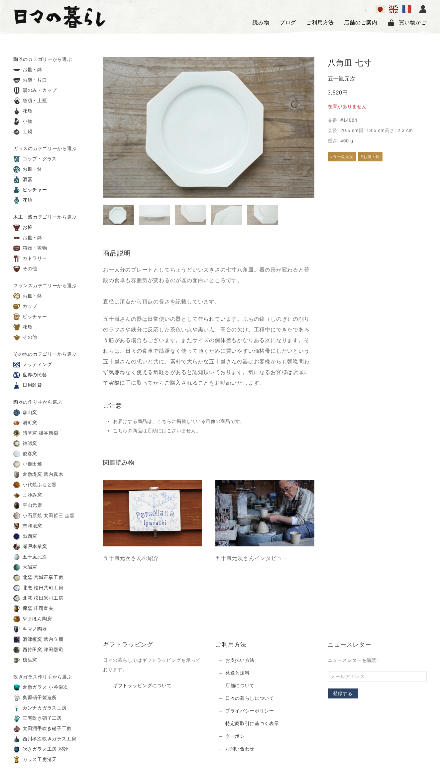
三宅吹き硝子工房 (37, 718)
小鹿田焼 (27, 464)
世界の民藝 (30, 375)
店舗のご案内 (361, 22)
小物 (23, 121)
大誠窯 (25, 567)
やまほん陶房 (32, 619)
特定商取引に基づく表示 (252, 723)
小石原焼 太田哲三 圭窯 (43, 515)
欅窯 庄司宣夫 (33, 608)
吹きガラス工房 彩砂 (40, 749)
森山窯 (25, 412)
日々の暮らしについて (249, 698)
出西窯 (25, 536)
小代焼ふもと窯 (35, 484)
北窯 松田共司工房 (38, 588)
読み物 (261, 22)
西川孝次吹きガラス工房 (44, 739)
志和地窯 (27, 526)
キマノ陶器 (30, 629)
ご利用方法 (320, 22)
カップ (25, 306)
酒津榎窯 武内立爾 (38, 639)
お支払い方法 (240, 660)
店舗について (240, 685)
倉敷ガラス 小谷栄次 (40, 687)
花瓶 (23, 111)
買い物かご (407, 22)
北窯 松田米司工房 (38, 598)
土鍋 (23, 131)
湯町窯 (25, 423)
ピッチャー (30, 190)
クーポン (235, 736)
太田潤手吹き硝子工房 (42, 728)
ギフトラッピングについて (142, 685)
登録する (343, 693)
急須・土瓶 (30, 100)
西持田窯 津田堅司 (38, 650)
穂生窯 (25, 660)
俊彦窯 (25, 454)
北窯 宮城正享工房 (38, 577)
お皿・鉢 (27, 70)
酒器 (23, 179)
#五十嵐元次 (342, 156)
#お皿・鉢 (370, 156)
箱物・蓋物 (30, 248)
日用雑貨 (27, 385)
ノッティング (32, 364)
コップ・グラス (35, 159)
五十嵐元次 (30, 557)
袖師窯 (25, 443)
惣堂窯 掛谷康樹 (35, 433)
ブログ (287, 22)
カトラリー (30, 258)
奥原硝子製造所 (35, 697)
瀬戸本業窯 (30, 546)
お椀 (23, 227)
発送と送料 (237, 672)
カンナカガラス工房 (39, 708)
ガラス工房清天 (35, 759)
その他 (25, 269)
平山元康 (27, 505)
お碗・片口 (30, 80)
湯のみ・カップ (35, 90)
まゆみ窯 (27, 495)
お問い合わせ (240, 748)
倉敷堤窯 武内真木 (38, 474)
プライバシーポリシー (249, 710)
